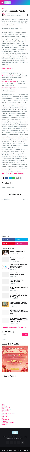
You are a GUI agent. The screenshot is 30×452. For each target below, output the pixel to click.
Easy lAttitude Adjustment (9, 87)
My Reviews (5, 415)
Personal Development (8, 72)
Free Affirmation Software (9, 81)
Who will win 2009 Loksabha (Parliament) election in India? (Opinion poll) (18, 295)
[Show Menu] (2, 2)
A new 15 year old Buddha (17, 251)
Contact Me (5, 424)
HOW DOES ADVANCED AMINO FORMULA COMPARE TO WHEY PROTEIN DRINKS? (19, 320)
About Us (9, 450)
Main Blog (4, 405)
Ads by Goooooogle (7, 68)
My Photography (6, 407)
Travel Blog (4, 421)
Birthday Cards (5, 410)
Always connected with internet (17, 258)
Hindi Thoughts (6, 412)
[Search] (28, 2)
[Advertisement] (15, 218)
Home (3, 8)
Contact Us (25, 450)
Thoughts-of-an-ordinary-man (14, 327)
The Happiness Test (7, 75)
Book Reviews (5, 416)
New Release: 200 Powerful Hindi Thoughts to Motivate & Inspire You (18, 304)
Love (3, 418)
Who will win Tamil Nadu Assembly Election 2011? (17, 273)
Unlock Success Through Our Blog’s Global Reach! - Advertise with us (18, 266)
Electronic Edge (6, 419)
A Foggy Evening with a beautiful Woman (17, 280)
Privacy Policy (17, 450)
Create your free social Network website (19, 287)
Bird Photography (6, 409)
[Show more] (20, 178)
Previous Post (6, 199)
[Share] (27, 14)
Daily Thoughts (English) (8, 413)
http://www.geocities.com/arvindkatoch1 (13, 173)
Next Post (24, 199)
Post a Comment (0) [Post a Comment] (15, 194)
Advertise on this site (6, 70)
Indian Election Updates (8, 422)
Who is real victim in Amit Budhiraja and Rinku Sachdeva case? (19, 312)
